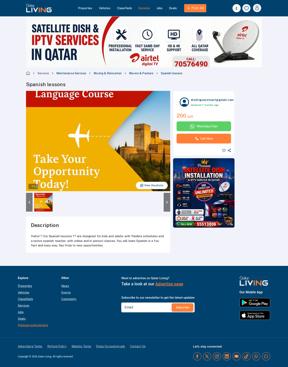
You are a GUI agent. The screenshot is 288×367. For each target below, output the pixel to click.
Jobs (160, 8)
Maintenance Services (71, 73)
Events (66, 292)
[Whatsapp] (256, 356)
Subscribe (182, 307)
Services (144, 8)
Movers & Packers (141, 73)
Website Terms (81, 346)
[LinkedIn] (227, 356)
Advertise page (169, 283)
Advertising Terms (30, 346)
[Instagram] (217, 356)
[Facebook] (197, 356)
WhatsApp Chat (204, 126)
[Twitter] (207, 356)
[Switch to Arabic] (236, 8)
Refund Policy (57, 346)
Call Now (204, 138)
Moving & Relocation (108, 73)
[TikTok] (246, 356)
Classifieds (124, 8)
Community (68, 299)
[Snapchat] (266, 356)
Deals (173, 8)
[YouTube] (236, 356)
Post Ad (195, 8)
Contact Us (138, 346)
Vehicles (104, 8)
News (65, 286)
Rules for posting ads (110, 346)
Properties (85, 8)
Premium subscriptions (33, 325)
